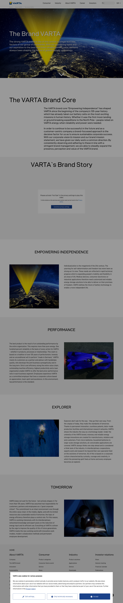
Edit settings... (30, 596)
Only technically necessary (63, 596)
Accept (95, 596)
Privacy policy (31, 589)
